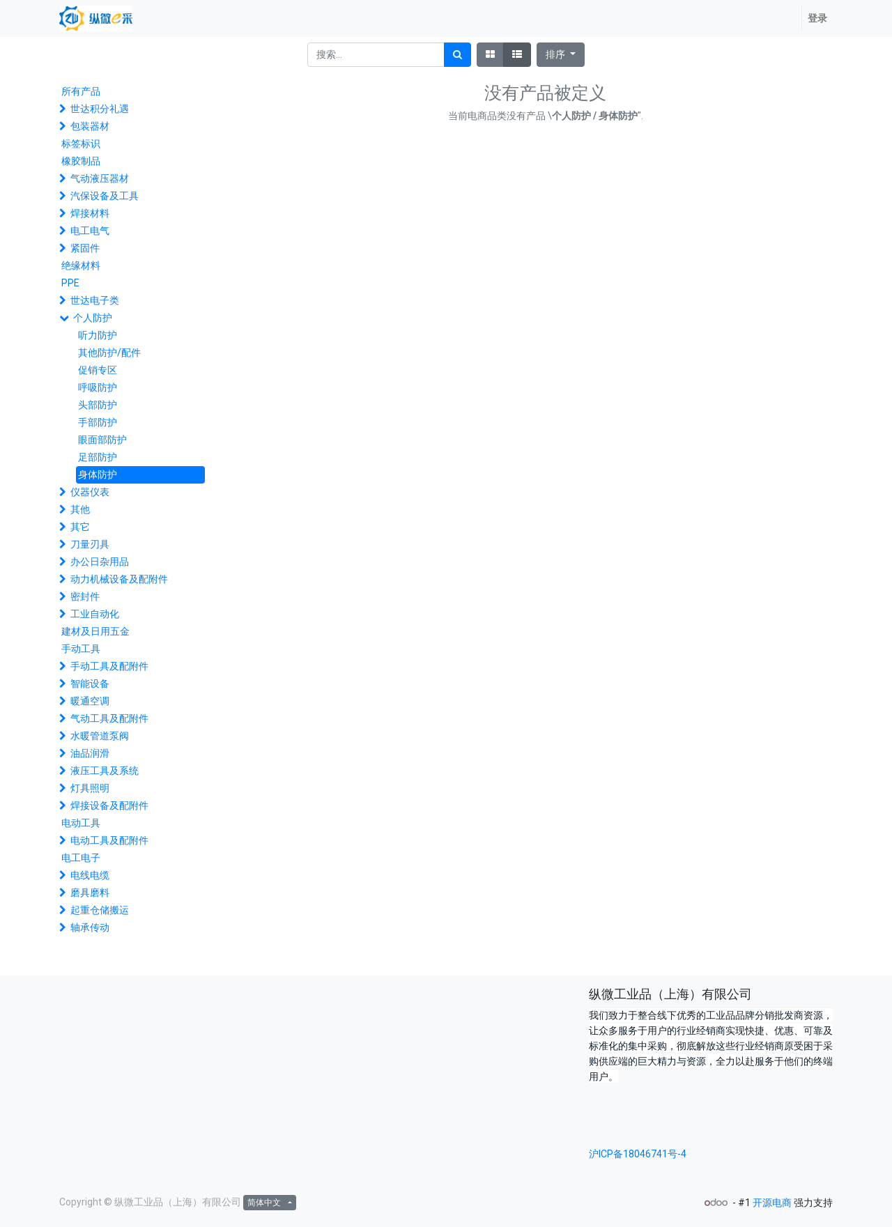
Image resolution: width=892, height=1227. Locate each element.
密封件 (85, 596)
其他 (80, 509)
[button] (561, 55)
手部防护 (97, 422)
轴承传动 (89, 927)
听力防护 (97, 335)
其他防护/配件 (109, 352)
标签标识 (80, 143)
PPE (70, 282)
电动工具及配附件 (109, 840)
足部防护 (97, 457)
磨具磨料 (89, 892)
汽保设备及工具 (104, 195)
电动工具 (80, 822)
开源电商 (772, 1202)
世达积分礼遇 (99, 108)
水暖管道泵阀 (99, 735)
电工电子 (80, 857)
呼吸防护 (97, 387)
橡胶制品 (80, 161)
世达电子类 (94, 300)
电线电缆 (89, 875)
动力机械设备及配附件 (119, 579)
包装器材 (89, 126)
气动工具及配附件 (109, 718)
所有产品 (80, 91)
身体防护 (97, 474)
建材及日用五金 (95, 631)
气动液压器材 (99, 178)
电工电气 (89, 230)
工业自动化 (94, 613)
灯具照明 (89, 788)
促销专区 (97, 370)
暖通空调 (89, 701)
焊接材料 (89, 213)
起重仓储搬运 (99, 910)
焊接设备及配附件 (109, 805)
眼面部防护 (102, 439)
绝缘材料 (80, 265)
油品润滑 (89, 753)
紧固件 (85, 248)
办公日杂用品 (99, 561)
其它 (80, 526)
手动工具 (80, 648)
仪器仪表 (89, 491)
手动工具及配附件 (109, 666)
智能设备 (89, 683)
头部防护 (97, 404)
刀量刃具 (89, 544)
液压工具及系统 (104, 770)
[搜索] (457, 55)
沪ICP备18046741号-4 (637, 1153)
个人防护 (92, 317)
